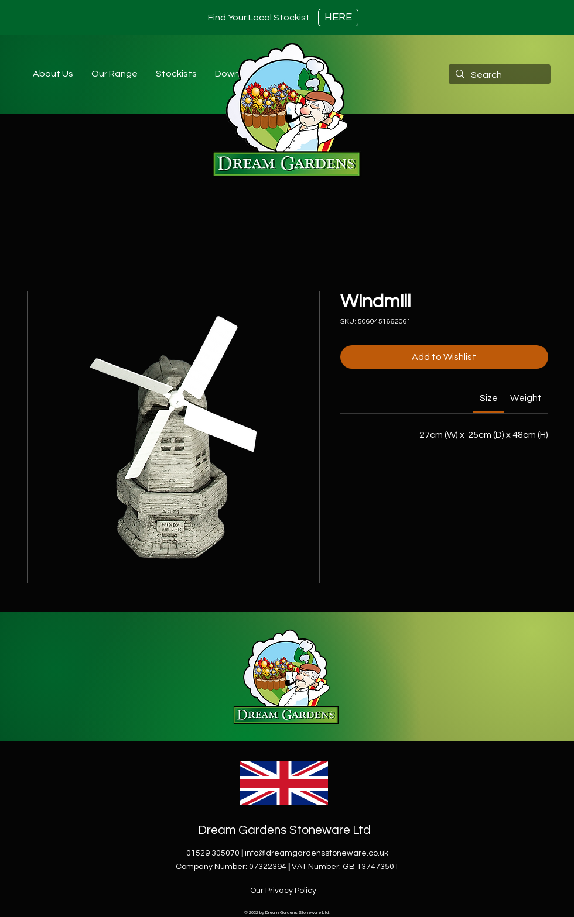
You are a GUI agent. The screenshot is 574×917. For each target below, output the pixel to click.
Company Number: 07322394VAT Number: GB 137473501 (287, 867)
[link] (489, 398)
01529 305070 (213, 853)
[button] (176, 74)
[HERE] (338, 17)
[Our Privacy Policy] (284, 890)
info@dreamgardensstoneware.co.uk (316, 853)
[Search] (498, 75)
